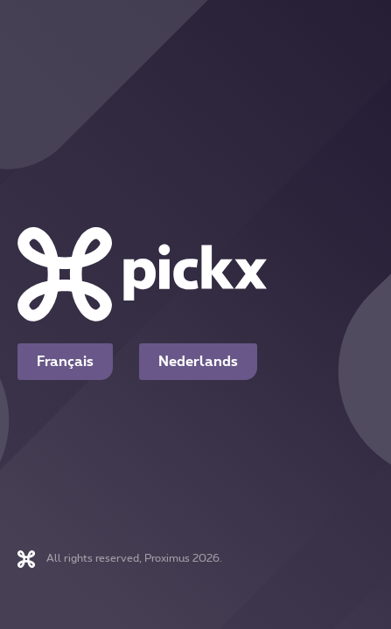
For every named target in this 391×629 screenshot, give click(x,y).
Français (65, 362)
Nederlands (198, 362)
